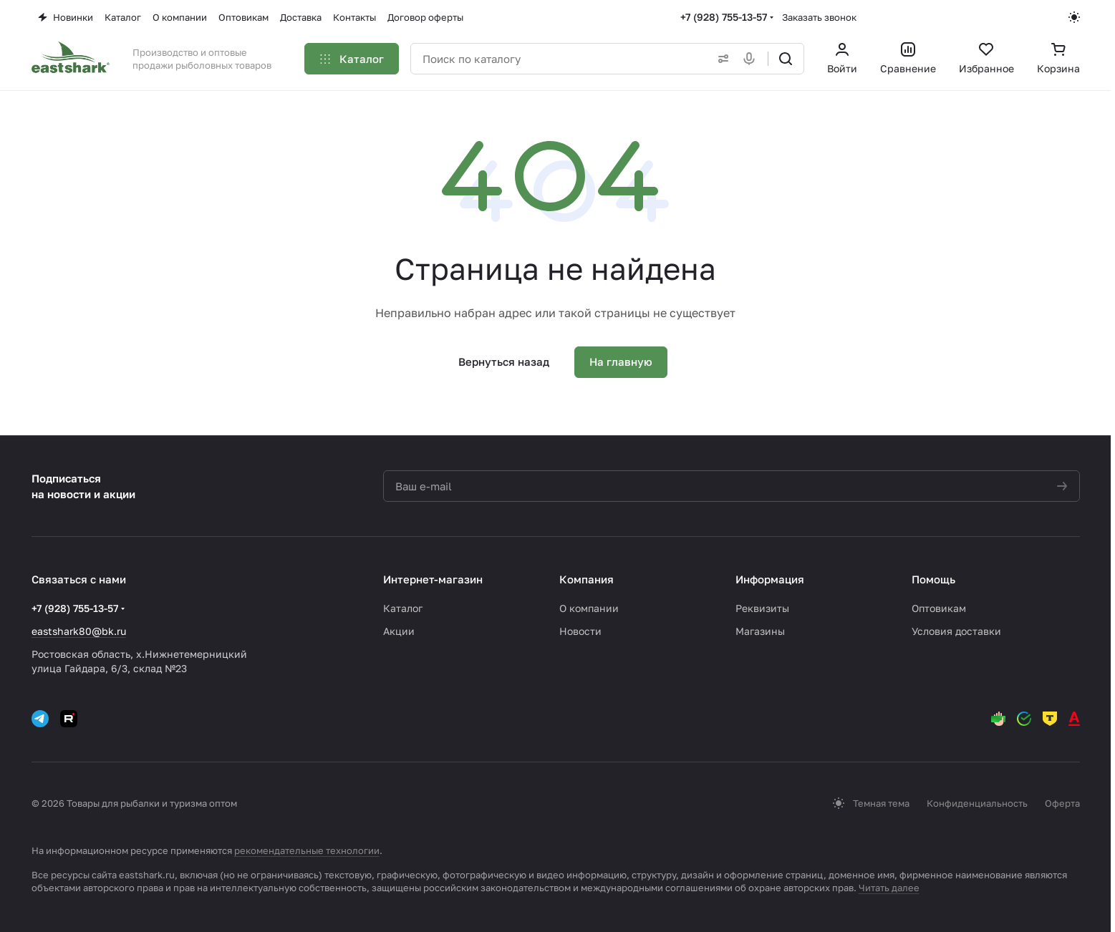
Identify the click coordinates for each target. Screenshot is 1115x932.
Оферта (1062, 803)
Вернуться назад (503, 361)
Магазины (760, 631)
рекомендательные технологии (307, 850)
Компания (586, 579)
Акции (399, 631)
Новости (580, 631)
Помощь (933, 579)
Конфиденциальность (977, 803)
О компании (589, 608)
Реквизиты (762, 608)
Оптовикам (939, 608)
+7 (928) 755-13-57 (723, 17)
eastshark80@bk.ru (79, 631)
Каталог (403, 608)
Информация (769, 579)
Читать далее (889, 887)
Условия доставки (956, 631)
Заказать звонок (819, 17)
